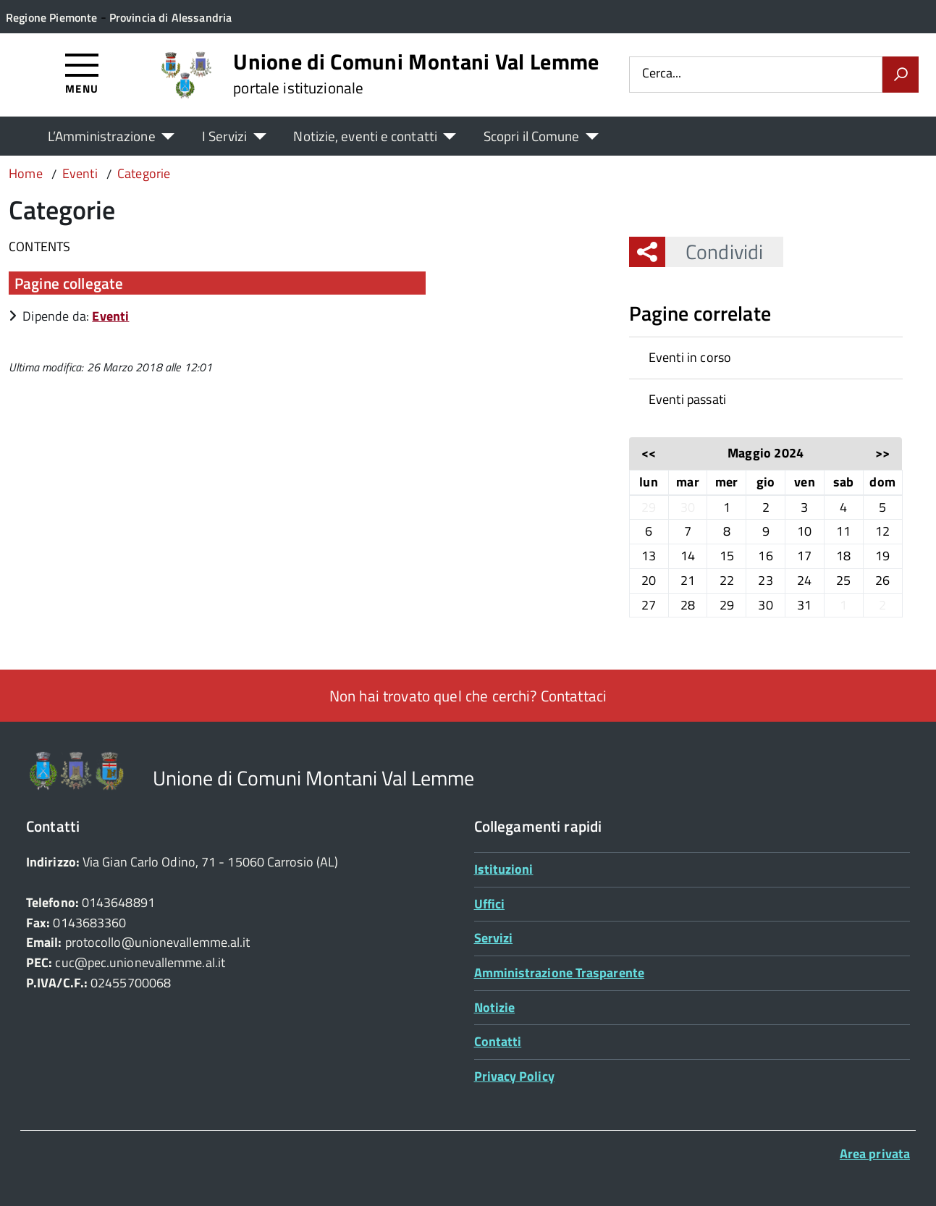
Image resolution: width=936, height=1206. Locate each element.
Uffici (489, 904)
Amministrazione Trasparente (559, 972)
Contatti (498, 1041)
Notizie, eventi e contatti (365, 135)
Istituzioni (504, 869)
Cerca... (661, 74)
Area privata (875, 1153)
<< (648, 453)
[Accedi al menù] (82, 73)
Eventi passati (688, 399)
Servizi (493, 938)
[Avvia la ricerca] (900, 74)
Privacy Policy (514, 1076)
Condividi (714, 251)
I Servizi (225, 135)
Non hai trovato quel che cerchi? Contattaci (468, 695)
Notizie (494, 1007)
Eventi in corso (690, 357)
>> (882, 453)
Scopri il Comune (532, 135)
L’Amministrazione (102, 135)
